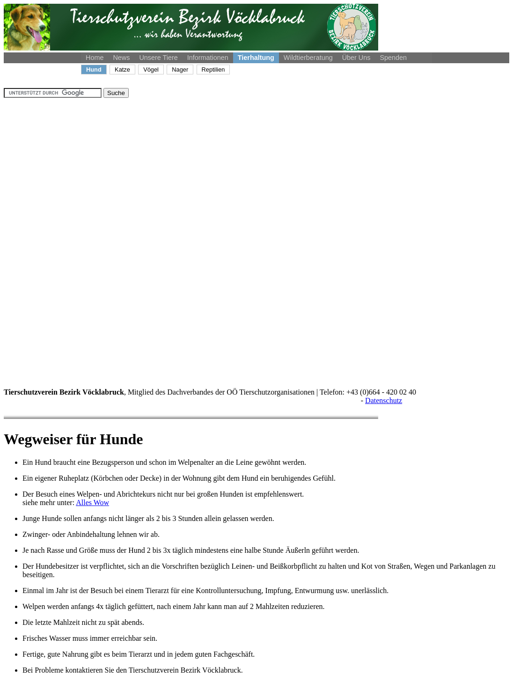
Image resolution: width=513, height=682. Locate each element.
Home (94, 57)
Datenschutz (383, 400)
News (121, 57)
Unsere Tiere (158, 57)
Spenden (393, 57)
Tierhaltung (256, 57)
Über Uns (356, 57)
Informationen (207, 57)
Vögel (151, 69)
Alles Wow (92, 502)
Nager (180, 69)
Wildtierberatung (308, 57)
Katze (122, 69)
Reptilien (213, 69)
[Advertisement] (41, 238)
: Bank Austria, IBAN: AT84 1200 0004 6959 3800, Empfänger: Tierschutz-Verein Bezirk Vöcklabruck (181, 400)
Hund (94, 69)
